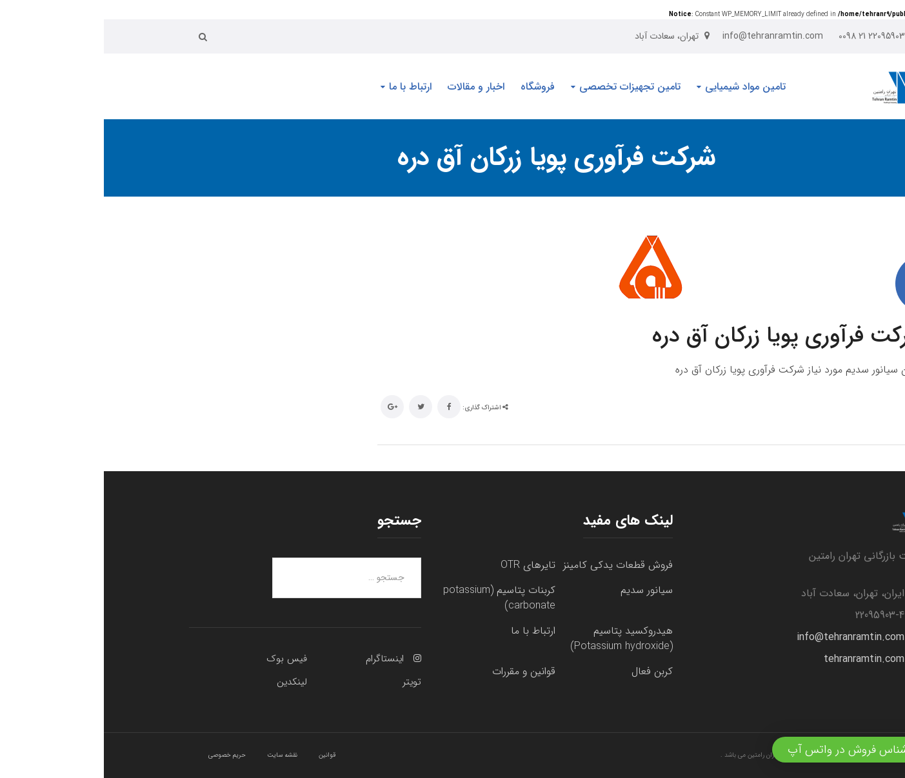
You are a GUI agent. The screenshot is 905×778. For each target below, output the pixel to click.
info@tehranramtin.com (747, 637)
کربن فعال (548, 671)
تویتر (308, 682)
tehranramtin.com (760, 659)
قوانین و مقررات (420, 671)
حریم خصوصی (123, 755)
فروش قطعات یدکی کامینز (514, 565)
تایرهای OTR (424, 565)
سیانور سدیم (543, 590)
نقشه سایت (178, 755)
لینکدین (188, 682)
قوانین (223, 755)
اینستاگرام (281, 658)
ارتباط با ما (429, 631)
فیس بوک (183, 658)
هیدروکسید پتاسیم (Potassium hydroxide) (517, 638)
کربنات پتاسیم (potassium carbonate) (395, 598)
